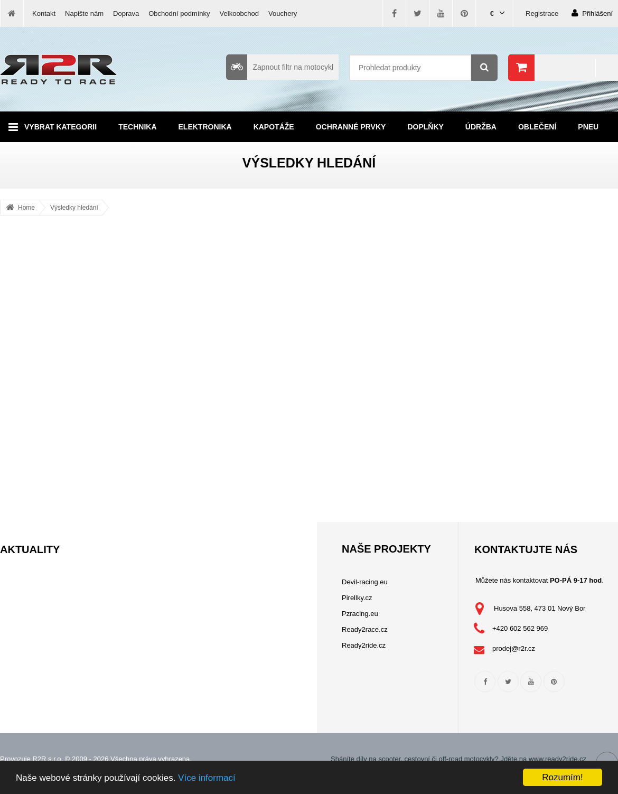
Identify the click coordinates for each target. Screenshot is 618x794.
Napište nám (84, 13)
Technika (137, 127)
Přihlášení (592, 12)
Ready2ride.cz (364, 645)
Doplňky (425, 127)
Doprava (126, 13)
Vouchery (282, 13)
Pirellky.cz (357, 598)
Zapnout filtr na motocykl (279, 67)
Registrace (542, 13)
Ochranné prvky (351, 127)
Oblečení (537, 127)
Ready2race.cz (365, 629)
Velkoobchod (239, 13)
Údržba (481, 127)
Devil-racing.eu (365, 582)
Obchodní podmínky (179, 13)
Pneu (588, 127)
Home (26, 207)
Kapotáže (274, 127)
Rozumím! (562, 777)
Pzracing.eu (360, 614)
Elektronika (205, 127)
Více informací (207, 778)
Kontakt (43, 13)
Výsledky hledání (74, 207)
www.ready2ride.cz (557, 759)
